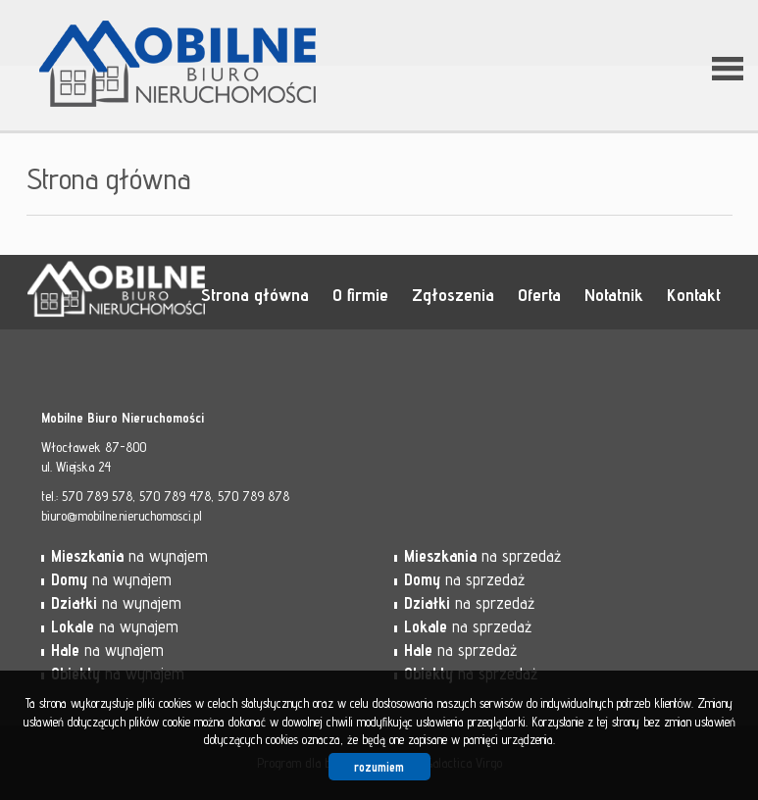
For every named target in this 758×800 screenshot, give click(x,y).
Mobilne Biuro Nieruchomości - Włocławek (178, 293)
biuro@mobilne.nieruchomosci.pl (121, 516)
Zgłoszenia (453, 294)
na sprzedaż (482, 556)
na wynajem (129, 556)
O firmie (360, 294)
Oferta (539, 294)
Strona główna (255, 294)
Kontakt (694, 294)
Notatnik (613, 294)
